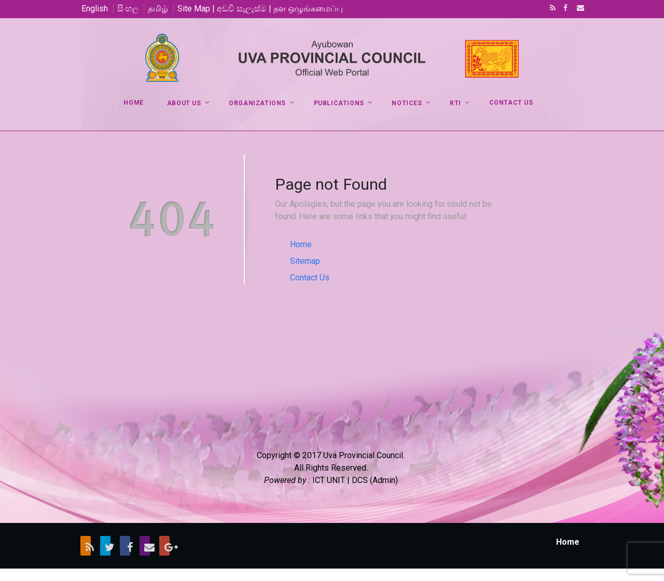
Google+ (164, 546)
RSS (551, 9)
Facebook (564, 9)
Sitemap (305, 261)
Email (577, 9)
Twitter (105, 546)
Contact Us (309, 277)
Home (301, 244)
